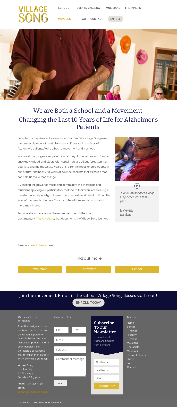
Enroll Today (88, 303)
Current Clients (137, 355)
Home (130, 322)
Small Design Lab (53, 402)
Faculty (132, 335)
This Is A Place (45, 218)
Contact (96, 19)
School (63, 8)
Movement (65, 19)
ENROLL (131, 359)
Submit (61, 383)
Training (132, 331)
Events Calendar (89, 8)
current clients (37, 245)
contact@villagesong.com (33, 391)
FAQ (83, 19)
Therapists (133, 8)
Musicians (113, 8)
